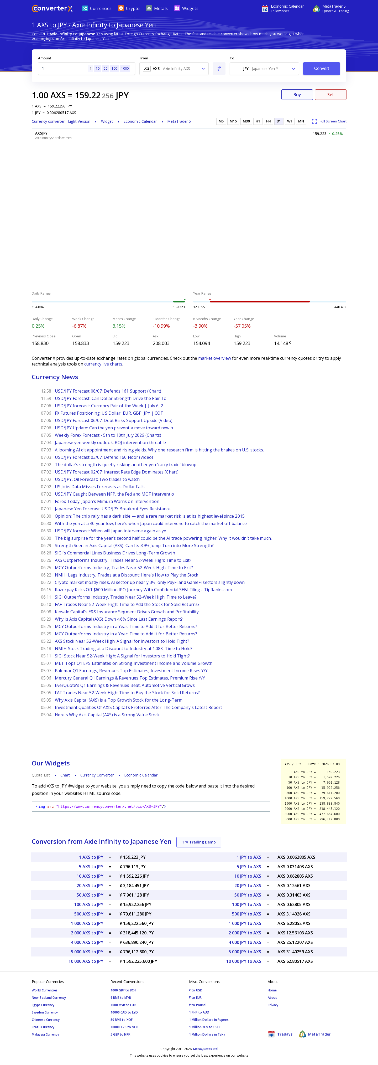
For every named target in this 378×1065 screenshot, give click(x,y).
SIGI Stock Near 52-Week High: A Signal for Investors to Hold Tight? (122, 656)
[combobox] (174, 69)
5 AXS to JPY (91, 867)
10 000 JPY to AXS (243, 961)
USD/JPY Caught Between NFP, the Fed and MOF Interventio (114, 494)
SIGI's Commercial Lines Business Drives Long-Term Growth (115, 553)
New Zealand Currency (49, 997)
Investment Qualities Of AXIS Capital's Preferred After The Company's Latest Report (138, 707)
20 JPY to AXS (247, 885)
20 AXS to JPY (90, 885)
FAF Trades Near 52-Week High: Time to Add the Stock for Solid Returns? (127, 604)
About (272, 997)
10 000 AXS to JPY (86, 961)
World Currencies (45, 990)
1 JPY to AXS (249, 857)
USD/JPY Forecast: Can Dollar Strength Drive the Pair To (111, 398)
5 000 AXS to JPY (87, 952)
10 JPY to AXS (247, 876)
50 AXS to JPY (90, 895)
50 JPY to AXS (247, 895)
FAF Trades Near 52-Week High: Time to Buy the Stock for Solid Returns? (127, 693)
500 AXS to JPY (88, 914)
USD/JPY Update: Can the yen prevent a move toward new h (114, 428)
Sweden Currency (45, 1012)
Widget (107, 121)
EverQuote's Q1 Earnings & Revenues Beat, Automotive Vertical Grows (125, 685)
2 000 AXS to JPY (87, 933)
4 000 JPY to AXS (245, 942)
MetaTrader (314, 1034)
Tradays (280, 1034)
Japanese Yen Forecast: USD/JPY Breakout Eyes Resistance (113, 509)
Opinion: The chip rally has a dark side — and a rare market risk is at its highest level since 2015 (150, 516)
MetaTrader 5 (179, 121)
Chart (65, 775)
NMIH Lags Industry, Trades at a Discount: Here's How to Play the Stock (126, 575)
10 (97, 68)
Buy (297, 94)
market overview (214, 358)
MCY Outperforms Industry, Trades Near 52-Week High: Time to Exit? (124, 567)
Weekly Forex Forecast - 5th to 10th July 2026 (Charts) (108, 435)
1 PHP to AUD (199, 1012)
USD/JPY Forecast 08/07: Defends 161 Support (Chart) (108, 391)
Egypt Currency (43, 1005)
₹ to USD (195, 990)
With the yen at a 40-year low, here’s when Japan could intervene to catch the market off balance (151, 523)
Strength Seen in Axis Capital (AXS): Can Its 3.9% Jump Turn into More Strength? (134, 545)
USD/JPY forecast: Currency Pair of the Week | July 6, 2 (109, 406)
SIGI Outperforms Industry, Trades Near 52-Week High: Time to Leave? (126, 597)
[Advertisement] (189, 268)
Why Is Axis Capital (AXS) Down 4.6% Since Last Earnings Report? (119, 619)
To (232, 58)
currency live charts (103, 364)
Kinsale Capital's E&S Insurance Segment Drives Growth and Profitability (127, 612)
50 (105, 68)
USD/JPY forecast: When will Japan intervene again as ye (110, 531)
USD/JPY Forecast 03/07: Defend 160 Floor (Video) (104, 457)
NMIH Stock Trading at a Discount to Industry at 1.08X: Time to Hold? (123, 648)
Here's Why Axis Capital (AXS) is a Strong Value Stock (107, 715)
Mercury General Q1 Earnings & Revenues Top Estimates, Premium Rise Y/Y (130, 678)
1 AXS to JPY (91, 857)
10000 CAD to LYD (124, 1012)
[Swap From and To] (219, 68)
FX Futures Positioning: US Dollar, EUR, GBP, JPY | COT (109, 413)
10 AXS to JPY (90, 876)
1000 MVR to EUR (123, 1005)
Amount (44, 58)
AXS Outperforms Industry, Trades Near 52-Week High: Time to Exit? (123, 560)
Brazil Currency (43, 1027)
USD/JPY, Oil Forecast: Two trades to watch (97, 479)
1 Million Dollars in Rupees (209, 1019)
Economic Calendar (140, 121)
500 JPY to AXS (246, 914)
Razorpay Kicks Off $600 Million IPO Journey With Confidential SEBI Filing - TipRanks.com (143, 590)
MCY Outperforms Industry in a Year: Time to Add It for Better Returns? (126, 626)
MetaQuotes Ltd (205, 1049)
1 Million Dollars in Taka (207, 1034)
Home (272, 990)
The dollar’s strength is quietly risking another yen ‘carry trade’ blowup (125, 464)
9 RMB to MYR (121, 997)
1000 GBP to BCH (123, 990)
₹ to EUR (195, 997)
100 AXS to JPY (88, 904)
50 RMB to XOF (122, 1019)
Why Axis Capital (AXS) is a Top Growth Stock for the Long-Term (118, 700)
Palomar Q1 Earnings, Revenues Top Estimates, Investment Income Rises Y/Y (131, 670)
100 (114, 68)
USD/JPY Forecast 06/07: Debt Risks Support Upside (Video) (113, 420)
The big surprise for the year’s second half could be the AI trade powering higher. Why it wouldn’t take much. (163, 538)
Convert (321, 68)
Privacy (273, 1005)
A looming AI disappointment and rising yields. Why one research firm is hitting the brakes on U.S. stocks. (159, 450)
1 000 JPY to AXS (245, 923)
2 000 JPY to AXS (245, 933)
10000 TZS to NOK (125, 1027)
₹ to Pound (197, 1005)
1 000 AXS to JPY (87, 923)
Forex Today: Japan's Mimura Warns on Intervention (107, 501)
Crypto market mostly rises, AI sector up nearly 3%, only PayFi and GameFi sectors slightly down (150, 582)
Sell (330, 94)
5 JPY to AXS (249, 867)
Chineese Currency (46, 1019)
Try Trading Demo (199, 842)
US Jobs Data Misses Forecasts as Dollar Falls (100, 487)
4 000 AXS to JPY (87, 942)
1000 (125, 68)
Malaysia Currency (45, 1034)
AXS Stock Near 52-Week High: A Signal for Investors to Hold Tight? (122, 641)
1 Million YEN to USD (204, 1027)
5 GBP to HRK (120, 1034)
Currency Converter (97, 775)
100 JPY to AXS (246, 904)
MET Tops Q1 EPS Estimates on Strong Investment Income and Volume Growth (133, 663)
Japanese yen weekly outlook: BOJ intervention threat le (110, 442)
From (143, 58)
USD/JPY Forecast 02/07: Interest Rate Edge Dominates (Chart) (116, 472)
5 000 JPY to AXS (245, 952)
